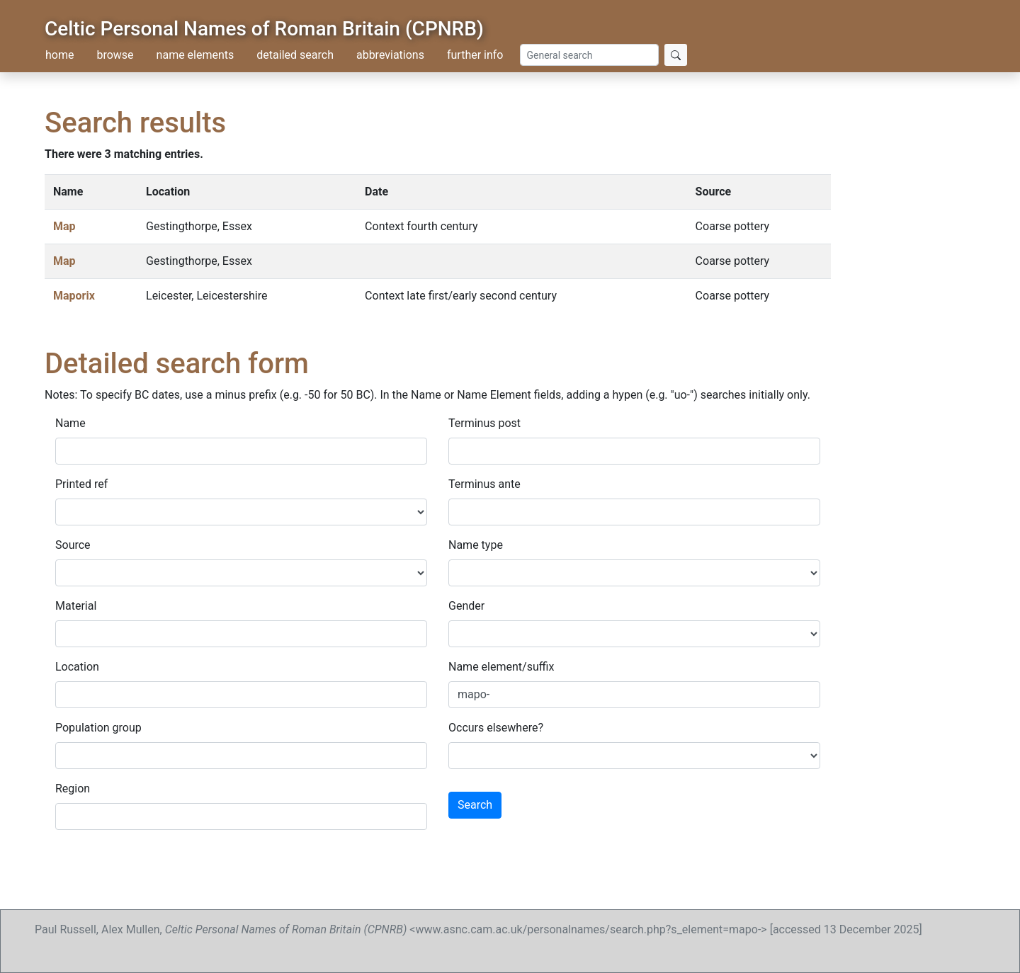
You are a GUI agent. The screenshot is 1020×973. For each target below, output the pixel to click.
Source (73, 545)
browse (114, 55)
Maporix (74, 295)
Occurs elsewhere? (495, 727)
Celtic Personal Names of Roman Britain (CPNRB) (264, 28)
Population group (98, 727)
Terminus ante (484, 484)
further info (475, 55)
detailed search (295, 55)
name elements (195, 55)
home (59, 55)
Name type (475, 545)
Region (72, 788)
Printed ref (81, 484)
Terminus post (484, 423)
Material (75, 606)
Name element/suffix (501, 666)
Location (77, 666)
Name (70, 423)
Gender (466, 606)
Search (475, 805)
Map (64, 226)
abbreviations (390, 55)
